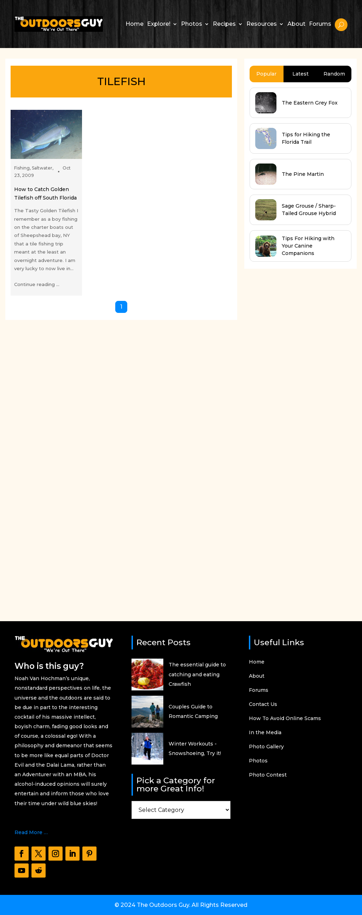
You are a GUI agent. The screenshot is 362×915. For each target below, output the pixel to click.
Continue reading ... (36, 284)
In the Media (265, 733)
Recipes (224, 23)
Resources (261, 23)
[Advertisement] (297, 438)
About (296, 23)
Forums (320, 23)
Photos (191, 23)
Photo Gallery (266, 747)
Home (134, 23)
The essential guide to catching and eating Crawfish (197, 674)
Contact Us (263, 704)
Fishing (22, 168)
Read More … (31, 832)
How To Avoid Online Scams (285, 718)
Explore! (158, 23)
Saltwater (42, 168)
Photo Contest (268, 775)
